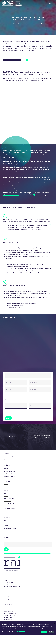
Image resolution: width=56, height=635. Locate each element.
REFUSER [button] (51, 631)
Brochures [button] (6, 520)
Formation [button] (6, 468)
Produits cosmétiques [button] (9, 503)
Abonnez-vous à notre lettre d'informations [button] (14, 540)
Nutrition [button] (6, 495)
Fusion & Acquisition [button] (8, 478)
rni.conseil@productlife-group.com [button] (12, 586)
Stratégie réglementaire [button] (9, 471)
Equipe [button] (5, 459)
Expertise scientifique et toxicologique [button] (13, 473)
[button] (53, 3)
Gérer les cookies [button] (20, 631)
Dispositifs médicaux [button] (8, 506)
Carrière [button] (5, 464)
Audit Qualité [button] (7, 481)
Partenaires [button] (6, 461)
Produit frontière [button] (7, 501)
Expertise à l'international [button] (9, 476)
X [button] (54, 622)
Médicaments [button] (7, 511)
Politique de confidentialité (8, 631)
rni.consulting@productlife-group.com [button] (13, 602)
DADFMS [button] (5, 493)
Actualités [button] (6, 523)
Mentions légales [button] (8, 530)
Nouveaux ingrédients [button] (9, 498)
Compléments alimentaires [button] (10, 508)
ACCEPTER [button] (44, 631)
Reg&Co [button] (6, 483)
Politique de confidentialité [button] (10, 528)
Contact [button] (6, 525)
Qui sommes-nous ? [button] (8, 456)
